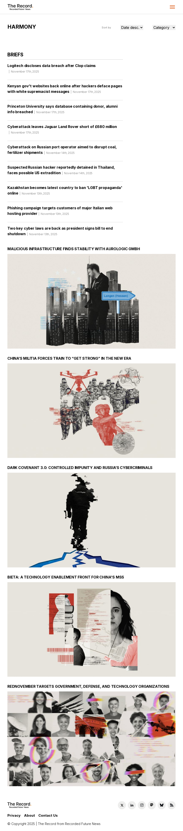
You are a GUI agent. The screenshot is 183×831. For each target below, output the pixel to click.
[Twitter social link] (122, 805)
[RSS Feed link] (172, 805)
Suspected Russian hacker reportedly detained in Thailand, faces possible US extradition (61, 171)
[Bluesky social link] (162, 805)
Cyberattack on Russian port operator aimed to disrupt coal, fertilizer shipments (62, 151)
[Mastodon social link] (152, 805)
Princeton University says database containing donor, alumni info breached (62, 110)
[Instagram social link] (142, 805)
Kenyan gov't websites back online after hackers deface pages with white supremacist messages (64, 90)
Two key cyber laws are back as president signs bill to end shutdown (60, 232)
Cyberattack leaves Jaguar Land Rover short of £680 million (62, 131)
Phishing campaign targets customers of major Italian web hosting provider (60, 212)
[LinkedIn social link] (132, 805)
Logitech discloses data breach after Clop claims (51, 70)
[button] (172, 7)
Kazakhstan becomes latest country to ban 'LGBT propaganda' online (64, 192)
